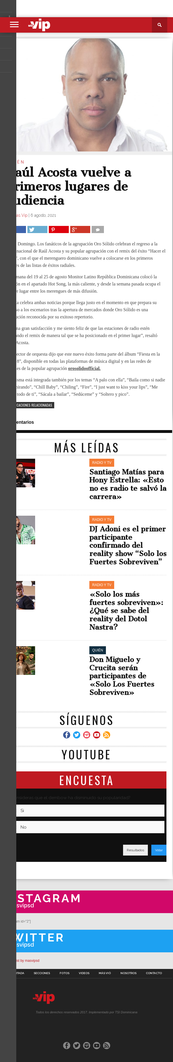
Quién (15, 162)
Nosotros (128, 973)
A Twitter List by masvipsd (19, 961)
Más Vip (20, 215)
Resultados (135, 850)
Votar (159, 850)
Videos (84, 973)
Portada (17, 973)
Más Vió (105, 973)
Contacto (154, 973)
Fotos (64, 973)
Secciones (42, 973)
